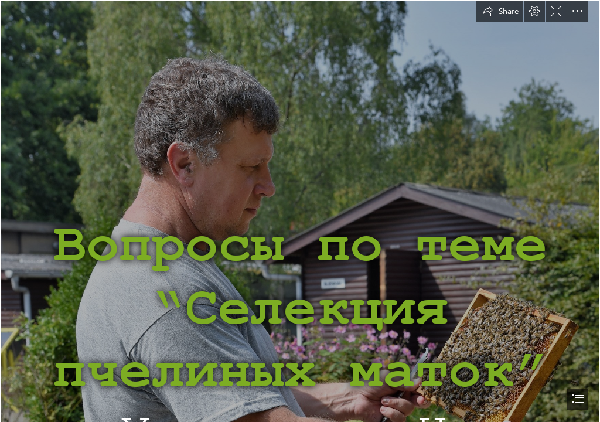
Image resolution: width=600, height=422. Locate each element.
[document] (300, 211)
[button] (499, 11)
